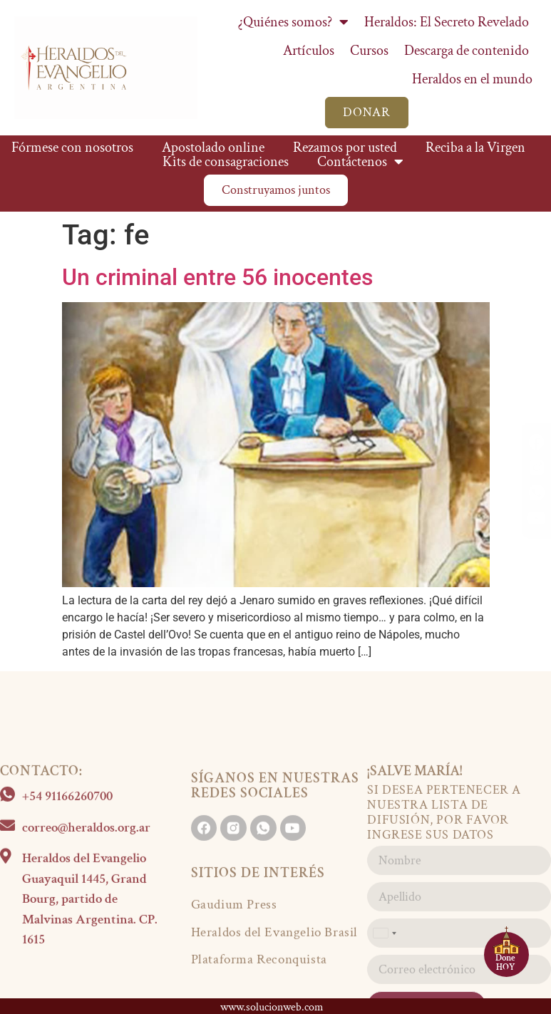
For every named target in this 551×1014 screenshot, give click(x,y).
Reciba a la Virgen (475, 147)
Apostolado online (213, 147)
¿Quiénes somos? (293, 22)
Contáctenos (360, 162)
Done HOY (505, 962)
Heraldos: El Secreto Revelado (446, 22)
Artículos (308, 50)
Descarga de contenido (466, 50)
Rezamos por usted (345, 147)
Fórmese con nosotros (72, 147)
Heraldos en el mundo (472, 79)
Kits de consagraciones (226, 162)
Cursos (369, 50)
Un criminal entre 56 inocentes (217, 277)
